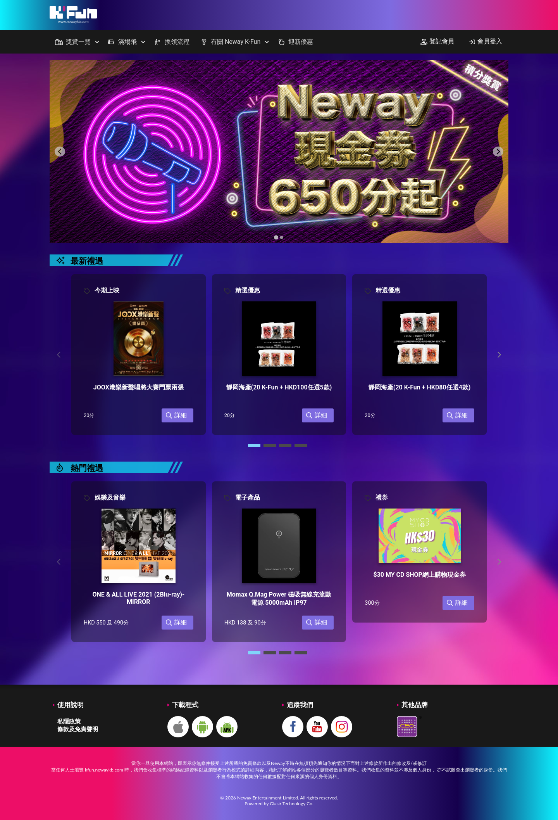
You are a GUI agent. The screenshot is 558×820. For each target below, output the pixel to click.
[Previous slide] (60, 151)
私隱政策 (69, 721)
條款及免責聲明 (77, 728)
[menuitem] (76, 41)
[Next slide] (498, 151)
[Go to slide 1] (276, 237)
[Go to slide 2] (281, 237)
